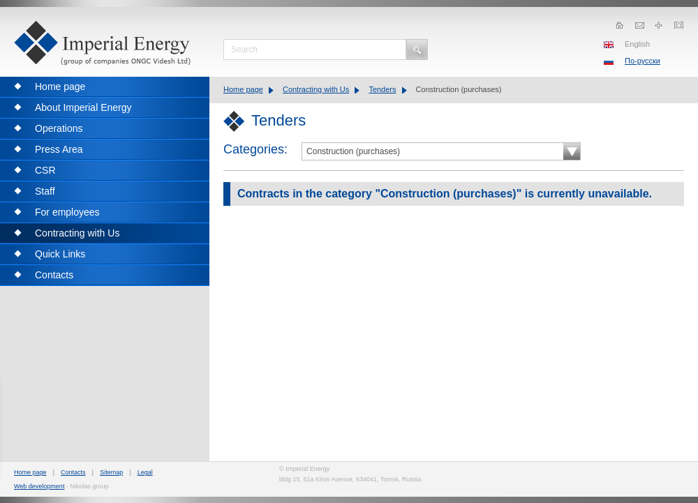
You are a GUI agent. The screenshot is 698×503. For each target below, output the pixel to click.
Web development (39, 486)
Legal (145, 472)
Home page (243, 89)
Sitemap (111, 472)
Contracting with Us (316, 89)
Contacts (73, 472)
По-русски (642, 61)
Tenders (382, 89)
